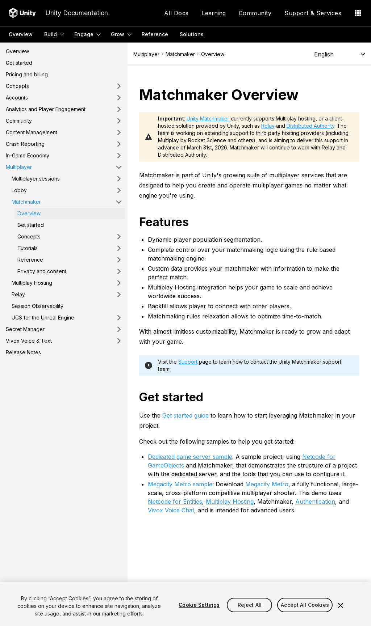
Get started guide (185, 415)
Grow (117, 34)
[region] (185, 604)
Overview (21, 34)
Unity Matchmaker (208, 118)
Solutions (192, 34)
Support (187, 362)
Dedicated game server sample (190, 456)
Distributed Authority (310, 126)
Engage (83, 34)
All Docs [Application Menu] (176, 13)
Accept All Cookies (305, 605)
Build (50, 34)
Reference (155, 34)
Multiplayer (146, 54)
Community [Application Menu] (255, 13)
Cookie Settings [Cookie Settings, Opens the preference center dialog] (199, 605)
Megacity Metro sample (180, 484)
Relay (268, 126)
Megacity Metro (266, 484)
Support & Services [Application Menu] (312, 13)
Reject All (250, 605)
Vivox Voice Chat (171, 510)
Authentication (315, 501)
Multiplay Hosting (230, 501)
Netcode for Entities (175, 501)
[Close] (340, 605)
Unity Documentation (76, 13)
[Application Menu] (358, 13)
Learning (214, 13)
